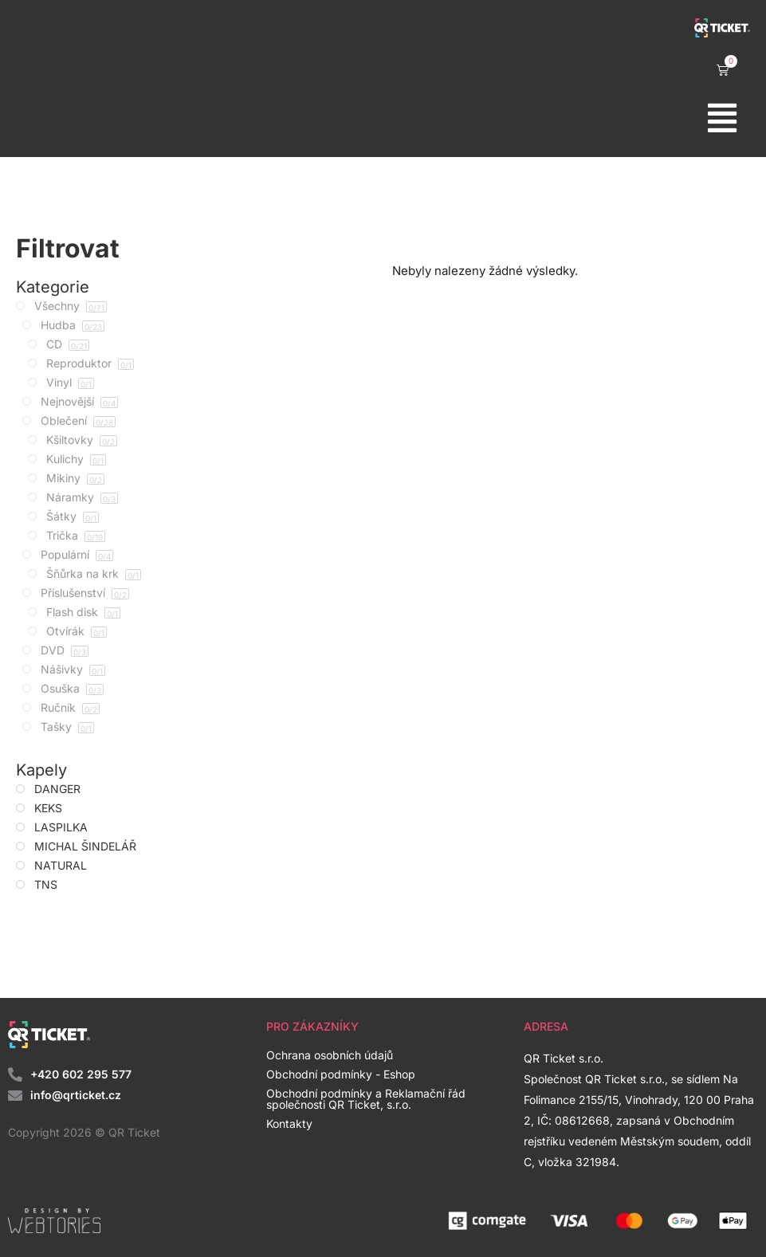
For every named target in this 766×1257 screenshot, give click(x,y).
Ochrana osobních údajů (329, 1055)
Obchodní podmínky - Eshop (340, 1074)
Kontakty (289, 1123)
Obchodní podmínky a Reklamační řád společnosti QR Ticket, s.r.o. (365, 1098)
